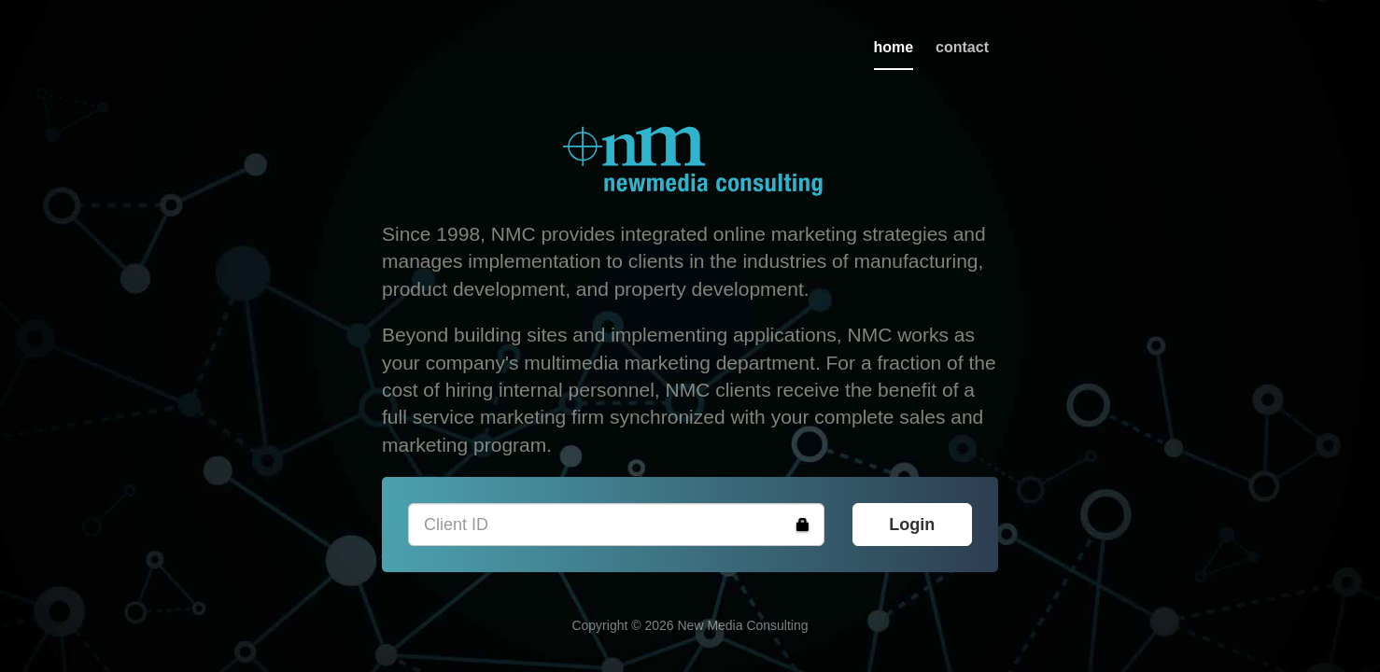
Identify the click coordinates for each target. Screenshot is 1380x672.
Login (912, 524)
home (894, 47)
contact (962, 47)
